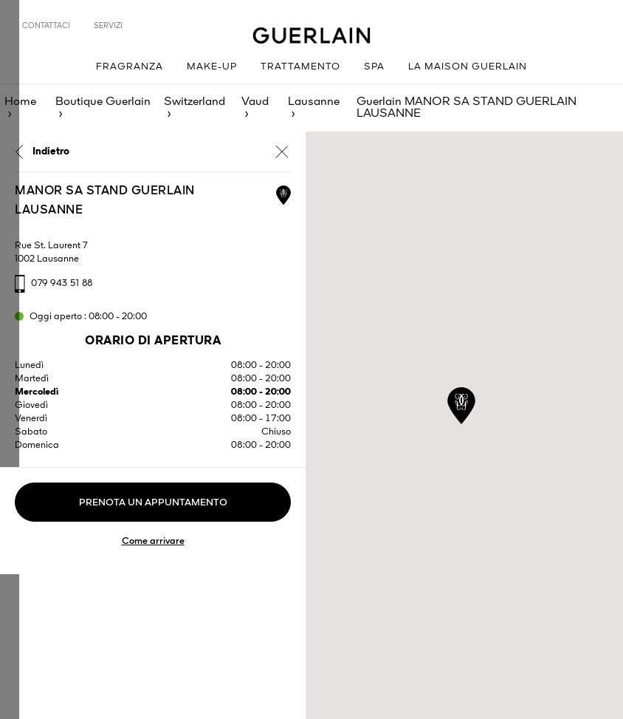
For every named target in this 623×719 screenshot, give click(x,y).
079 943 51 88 (62, 283)
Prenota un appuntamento (153, 503)
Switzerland (194, 102)
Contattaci (46, 26)
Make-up (212, 67)
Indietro (50, 151)
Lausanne (314, 102)
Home (20, 102)
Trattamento (300, 67)
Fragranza (129, 67)
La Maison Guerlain (467, 67)
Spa (374, 67)
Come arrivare (153, 541)
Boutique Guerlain (103, 102)
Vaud (255, 102)
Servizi (108, 26)
